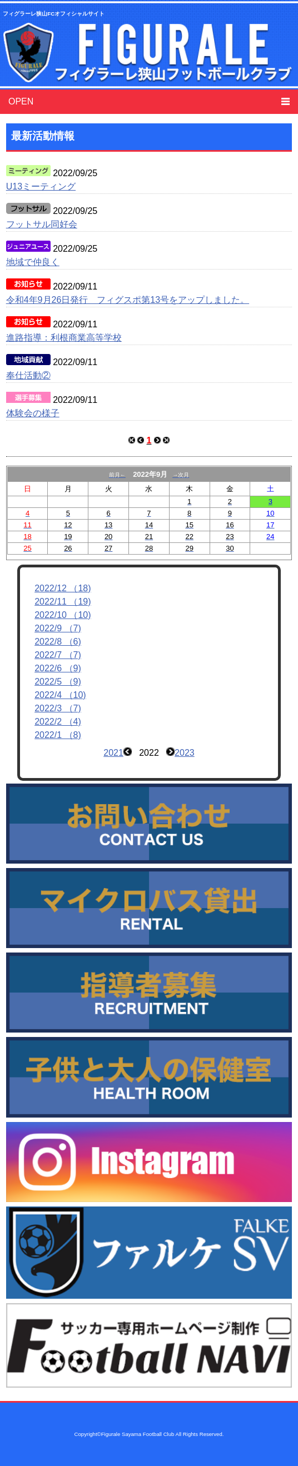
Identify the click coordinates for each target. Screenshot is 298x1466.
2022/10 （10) (62, 615)
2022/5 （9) (57, 681)
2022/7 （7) (57, 655)
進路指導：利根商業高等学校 (64, 337)
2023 (185, 752)
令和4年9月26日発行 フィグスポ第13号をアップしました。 (127, 300)
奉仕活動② (28, 375)
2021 (113, 752)
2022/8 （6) (57, 641)
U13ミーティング (41, 186)
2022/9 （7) (57, 628)
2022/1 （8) (57, 735)
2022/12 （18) (62, 588)
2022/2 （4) (57, 721)
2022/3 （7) (57, 708)
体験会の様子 (32, 413)
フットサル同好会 (41, 224)
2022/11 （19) (62, 601)
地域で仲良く (32, 262)
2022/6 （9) (57, 668)
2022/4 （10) (60, 695)
